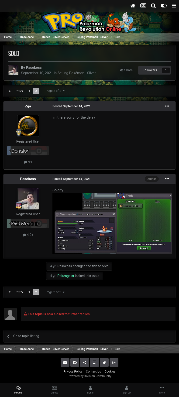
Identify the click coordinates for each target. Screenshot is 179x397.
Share (126, 70)
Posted (71, 106)
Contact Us (93, 371)
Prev (19, 90)
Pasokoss (33, 67)
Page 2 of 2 (55, 90)
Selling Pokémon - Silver (77, 73)
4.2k (28, 235)
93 (28, 162)
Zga (28, 106)
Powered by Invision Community (89, 376)
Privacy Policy (72, 371)
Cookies (109, 371)
